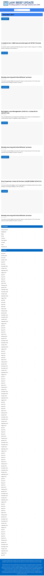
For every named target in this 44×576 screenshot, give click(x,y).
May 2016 (3, 406)
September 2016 (4, 398)
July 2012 (3, 504)
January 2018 (4, 364)
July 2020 (3, 300)
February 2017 (4, 387)
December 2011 (4, 519)
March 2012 (3, 512)
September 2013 (4, 474)
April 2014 (3, 459)
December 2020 (4, 289)
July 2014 (3, 453)
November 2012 (4, 495)
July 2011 (3, 529)
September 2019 (4, 321)
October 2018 (4, 344)
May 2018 (3, 355)
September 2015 (4, 423)
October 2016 (4, 395)
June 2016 (3, 404)
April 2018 (3, 357)
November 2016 (4, 393)
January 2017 (4, 389)
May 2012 (3, 508)
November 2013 (4, 470)
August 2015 (3, 425)
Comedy (3, 242)
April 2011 (3, 536)
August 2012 (3, 502)
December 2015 (4, 417)
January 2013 (4, 491)
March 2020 (3, 308)
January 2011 (4, 542)
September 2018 (4, 347)
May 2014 (3, 457)
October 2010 (4, 548)
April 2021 (3, 281)
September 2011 (4, 525)
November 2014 (4, 444)
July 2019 (3, 325)
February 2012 (4, 514)
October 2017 (4, 370)
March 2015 (3, 436)
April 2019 (3, 332)
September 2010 (4, 550)
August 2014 (3, 451)
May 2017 (3, 381)
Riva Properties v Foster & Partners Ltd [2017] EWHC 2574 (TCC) (21, 181)
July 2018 (3, 351)
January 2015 (4, 440)
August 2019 (3, 323)
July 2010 (3, 555)
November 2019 (4, 317)
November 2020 (4, 291)
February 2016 (4, 412)
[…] (17, 48)
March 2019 (3, 334)
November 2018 (4, 342)
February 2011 (4, 540)
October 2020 (4, 293)
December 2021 (4, 266)
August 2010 (3, 553)
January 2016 (4, 414)
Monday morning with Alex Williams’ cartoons (16, 77)
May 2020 (3, 304)
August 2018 (3, 349)
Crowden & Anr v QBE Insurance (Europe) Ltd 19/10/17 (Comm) (21, 43)
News (2, 244)
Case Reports (4, 240)
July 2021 (3, 274)
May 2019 (3, 330)
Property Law (4, 246)
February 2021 (4, 285)
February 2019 (4, 336)
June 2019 (3, 327)
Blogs (2, 234)
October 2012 (4, 497)
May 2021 (3, 279)
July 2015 (3, 427)
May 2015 (3, 431)
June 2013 (3, 480)
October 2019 (4, 319)
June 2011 (3, 531)
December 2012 (4, 493)
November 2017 (4, 368)
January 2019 (4, 338)
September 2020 (4, 296)
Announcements (4, 229)
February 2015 (4, 438)
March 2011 (3, 538)
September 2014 (4, 449)
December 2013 (4, 468)
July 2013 (3, 478)
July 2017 (3, 376)
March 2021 (3, 283)
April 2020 (3, 306)
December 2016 (4, 391)
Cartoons (3, 238)
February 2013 (4, 489)
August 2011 (3, 527)
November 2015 (4, 419)
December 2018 (4, 340)
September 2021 (4, 270)
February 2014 (4, 463)
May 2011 (3, 533)
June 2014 (3, 455)
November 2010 (4, 546)
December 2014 (4, 442)
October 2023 (4, 255)
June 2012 (3, 506)
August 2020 (3, 298)
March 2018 (3, 359)
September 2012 (4, 499)
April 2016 (3, 408)
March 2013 (3, 487)
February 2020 (4, 310)
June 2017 (3, 378)
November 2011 (4, 521)
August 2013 (3, 476)
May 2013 (3, 482)
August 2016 (3, 400)
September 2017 (4, 372)
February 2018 (4, 361)
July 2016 (3, 402)
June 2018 (3, 353)
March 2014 (3, 461)
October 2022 (4, 259)
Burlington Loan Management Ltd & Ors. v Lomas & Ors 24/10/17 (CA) (19, 112)
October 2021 (4, 268)
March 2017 (3, 385)
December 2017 (4, 366)
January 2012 (4, 516)
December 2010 (4, 544)
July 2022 (3, 262)
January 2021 (4, 287)
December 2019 (4, 315)
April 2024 (3, 253)
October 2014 (4, 446)
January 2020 (4, 313)
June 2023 (3, 257)
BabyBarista (3, 231)
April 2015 (3, 434)
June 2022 (3, 264)
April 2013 (3, 485)
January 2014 (4, 466)
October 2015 (4, 421)
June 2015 (3, 429)
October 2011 (4, 523)
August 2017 (3, 374)
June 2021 (3, 276)
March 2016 (3, 410)
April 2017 (3, 383)
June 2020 (3, 302)
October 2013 (4, 472)
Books (2, 236)
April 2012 (3, 510)
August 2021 (3, 272)
